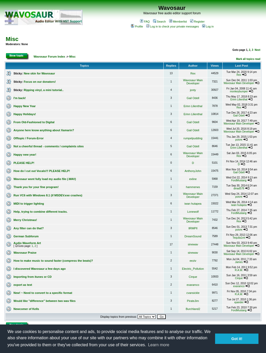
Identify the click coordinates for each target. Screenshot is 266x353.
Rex (193, 73)
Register (197, 21)
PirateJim (193, 300)
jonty (193, 90)
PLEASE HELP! (24, 162)
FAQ (145, 21)
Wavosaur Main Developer (193, 82)
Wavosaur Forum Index (49, 56)
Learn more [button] (158, 345)
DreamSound (192, 236)
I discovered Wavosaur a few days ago (40, 268)
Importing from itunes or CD (33, 276)
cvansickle (193, 292)
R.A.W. (239, 270)
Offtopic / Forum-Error (29, 138)
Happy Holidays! (25, 114)
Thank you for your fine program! (36, 187)
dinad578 (239, 188)
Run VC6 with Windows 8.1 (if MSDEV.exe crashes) (48, 195)
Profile (137, 26)
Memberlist (178, 21)
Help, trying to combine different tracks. (41, 211)
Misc (12, 39)
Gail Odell (193, 98)
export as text (23, 284)
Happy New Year (25, 106)
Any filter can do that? (29, 228)
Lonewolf (193, 211)
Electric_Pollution (193, 268)
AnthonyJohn (193, 170)
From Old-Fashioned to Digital (34, 122)
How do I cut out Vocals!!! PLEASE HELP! (42, 170)
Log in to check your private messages (172, 26)
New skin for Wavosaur (39, 73)
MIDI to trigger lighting (29, 203)
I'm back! (20, 98)
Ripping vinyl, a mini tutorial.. (43, 90)
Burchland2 (193, 308)
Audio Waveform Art (27, 243)
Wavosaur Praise (25, 252)
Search (159, 21)
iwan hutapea (192, 203)
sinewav (193, 244)
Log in (208, 26)
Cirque (193, 276)
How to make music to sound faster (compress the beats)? (53, 260)
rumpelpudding (192, 138)
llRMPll (193, 228)
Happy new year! (25, 154)
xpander (238, 302)
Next (257, 50)
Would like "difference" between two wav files (45, 300)
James (239, 262)
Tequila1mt (238, 237)
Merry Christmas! (25, 220)
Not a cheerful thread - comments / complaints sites (49, 146)
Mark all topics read (248, 59)
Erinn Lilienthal (239, 99)
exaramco (193, 284)
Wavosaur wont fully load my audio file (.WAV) (45, 179)
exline (193, 179)
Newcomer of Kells (26, 308)
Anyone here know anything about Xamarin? (44, 130)
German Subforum (26, 236)
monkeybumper (239, 91)
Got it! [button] (236, 339)
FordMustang (239, 180)
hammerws (193, 187)
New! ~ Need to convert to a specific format (43, 292)
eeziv (193, 260)
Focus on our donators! (40, 81)
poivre (238, 139)
